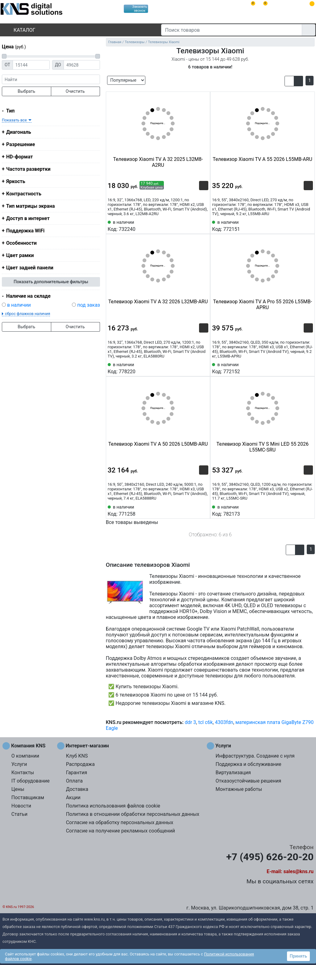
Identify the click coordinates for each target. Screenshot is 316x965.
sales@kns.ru (299, 871)
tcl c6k (205, 722)
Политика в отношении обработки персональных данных (132, 814)
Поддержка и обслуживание (248, 764)
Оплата (74, 781)
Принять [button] (298, 956)
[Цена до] (82, 65)
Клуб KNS (77, 756)
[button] (289, 81)
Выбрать (26, 91)
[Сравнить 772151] (298, 225)
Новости (21, 806)
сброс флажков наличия (27, 313)
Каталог (19, 30)
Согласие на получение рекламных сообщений (120, 831)
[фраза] (51, 79)
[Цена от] (31, 65)
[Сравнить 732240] (193, 225)
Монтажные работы (238, 789)
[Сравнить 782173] (298, 510)
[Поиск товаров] (231, 30)
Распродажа (80, 764)
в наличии (19, 305)
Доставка (77, 789)
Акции (73, 797)
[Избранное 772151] (308, 225)
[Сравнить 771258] (193, 510)
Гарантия (76, 772)
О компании (25, 756)
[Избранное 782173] (308, 510)
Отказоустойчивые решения (248, 781)
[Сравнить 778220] (193, 367)
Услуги (19, 764)
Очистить (75, 91)
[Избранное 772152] (308, 368)
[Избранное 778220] (203, 368)
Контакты (22, 772)
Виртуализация (233, 772)
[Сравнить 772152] (298, 367)
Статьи (19, 814)
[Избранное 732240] (203, 225)
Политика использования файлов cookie (113, 806)
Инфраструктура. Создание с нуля (254, 756)
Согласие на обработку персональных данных (119, 822)
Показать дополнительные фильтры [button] (51, 281)
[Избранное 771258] (203, 510)
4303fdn (224, 722)
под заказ (88, 305)
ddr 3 (190, 722)
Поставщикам (27, 797)
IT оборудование (30, 781)
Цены (17, 789)
